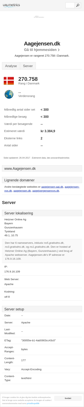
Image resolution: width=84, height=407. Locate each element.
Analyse (11, 66)
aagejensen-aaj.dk (52, 186)
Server (28, 66)
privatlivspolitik (33, 403)
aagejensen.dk (22, 190)
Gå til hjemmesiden (40, 50)
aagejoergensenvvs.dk (45, 190)
